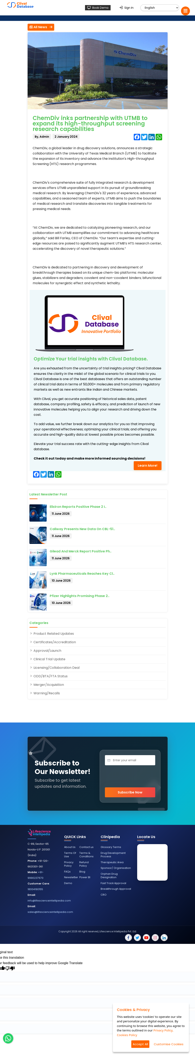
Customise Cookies (168, 1044)
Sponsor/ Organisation (116, 868)
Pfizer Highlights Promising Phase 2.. (79, 596)
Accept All (140, 1044)
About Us (69, 847)
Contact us (86, 847)
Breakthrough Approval (116, 889)
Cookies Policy (127, 1035)
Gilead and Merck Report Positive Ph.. (80, 551)
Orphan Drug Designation (109, 875)
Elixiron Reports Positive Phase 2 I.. (78, 506)
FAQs (67, 871)
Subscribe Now (130, 792)
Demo (68, 883)
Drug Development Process (113, 854)
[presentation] (130, 776)
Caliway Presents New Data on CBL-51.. (82, 529)
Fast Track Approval (113, 883)
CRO (104, 894)
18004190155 (35, 889)
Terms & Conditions (86, 854)
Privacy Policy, (163, 1030)
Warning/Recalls (44, 693)
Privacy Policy (68, 864)
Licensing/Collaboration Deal (54, 667)
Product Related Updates (51, 633)
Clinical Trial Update (47, 659)
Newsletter (71, 877)
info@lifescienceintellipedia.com (49, 900)
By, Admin (42, 137)
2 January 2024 (66, 137)
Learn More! (147, 465)
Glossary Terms (111, 847)
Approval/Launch (45, 650)
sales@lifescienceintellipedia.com (50, 912)
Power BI (84, 877)
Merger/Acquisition (46, 684)
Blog (82, 871)
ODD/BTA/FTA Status (48, 676)
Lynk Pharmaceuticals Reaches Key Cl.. (82, 573)
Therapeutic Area (112, 862)
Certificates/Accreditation (52, 642)
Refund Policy (84, 864)
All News (40, 27)
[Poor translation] (10, 969)
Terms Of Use (70, 854)
